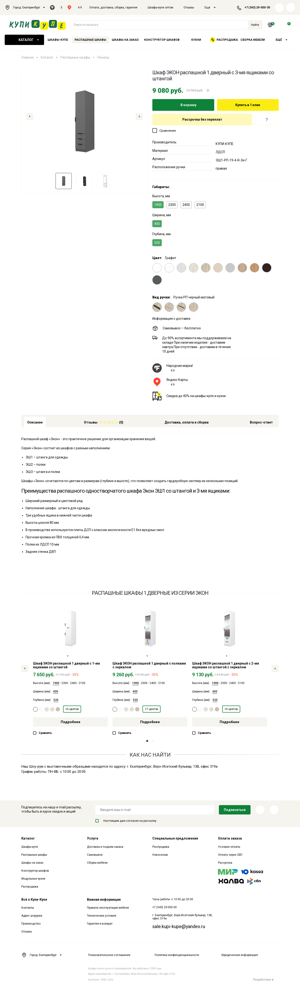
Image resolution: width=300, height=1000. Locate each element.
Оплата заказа (230, 838)
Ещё (210, 7)
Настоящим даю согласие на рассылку (125, 820)
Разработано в (266, 979)
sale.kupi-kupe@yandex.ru (178, 926)
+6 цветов (72, 709)
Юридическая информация (239, 955)
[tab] (103, 422)
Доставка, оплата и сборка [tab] (187, 422)
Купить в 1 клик (247, 105)
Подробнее (70, 722)
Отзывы (189, 7)
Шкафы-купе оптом (160, 7)
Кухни (196, 39)
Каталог (24, 40)
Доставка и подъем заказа (105, 846)
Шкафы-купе (58, 39)
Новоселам (160, 854)
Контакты (27, 907)
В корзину (183, 105)
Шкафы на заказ (125, 39)
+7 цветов (151, 709)
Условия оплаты (229, 846)
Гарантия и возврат (99, 923)
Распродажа (224, 40)
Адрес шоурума (31, 915)
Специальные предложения (175, 838)
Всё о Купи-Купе (34, 899)
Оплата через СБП (230, 854)
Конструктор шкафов (162, 39)
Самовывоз (95, 854)
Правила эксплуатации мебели (108, 907)
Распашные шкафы (90, 39)
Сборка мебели (252, 39)
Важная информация (104, 899)
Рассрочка (225, 862)
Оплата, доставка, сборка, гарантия (113, 7)
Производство (31, 923)
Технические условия (101, 915)
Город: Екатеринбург (25, 7)
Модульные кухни (33, 878)
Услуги (92, 838)
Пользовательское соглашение (109, 955)
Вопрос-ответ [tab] (261, 422)
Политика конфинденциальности (177, 955)
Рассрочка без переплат (202, 119)
